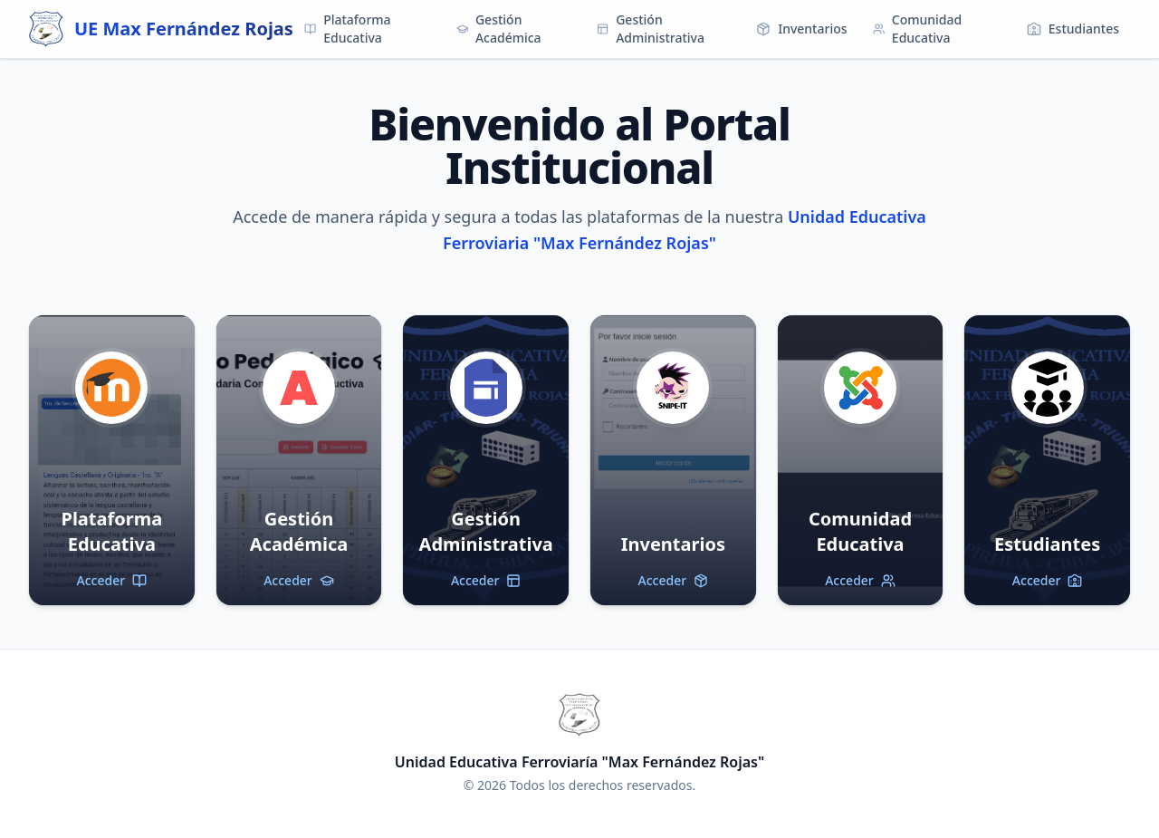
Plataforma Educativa (347, 28)
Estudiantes (1073, 28)
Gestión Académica (498, 28)
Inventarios (801, 28)
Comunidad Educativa (918, 28)
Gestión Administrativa (650, 28)
